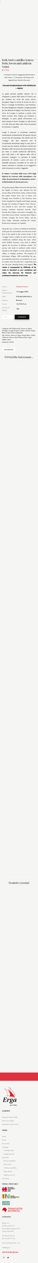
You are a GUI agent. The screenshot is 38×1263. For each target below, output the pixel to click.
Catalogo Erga (9, 1150)
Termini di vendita (8, 1121)
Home (4, 1136)
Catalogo (5, 1147)
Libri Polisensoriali (14, 328)
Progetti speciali (9, 1154)
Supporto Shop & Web (9, 1117)
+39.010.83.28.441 (10, 1252)
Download (5, 1143)
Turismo (7, 335)
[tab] (9, 350)
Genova (11, 337)
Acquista (22, 317)
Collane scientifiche (10, 1168)
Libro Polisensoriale (21, 337)
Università (5, 1157)
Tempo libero (26, 335)
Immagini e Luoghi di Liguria (10, 331)
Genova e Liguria (26, 328)
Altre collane (8, 1171)
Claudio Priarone (22, 286)
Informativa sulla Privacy (10, 1124)
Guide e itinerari (25, 331)
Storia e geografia (16, 333)
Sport (9, 339)
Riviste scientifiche (10, 1161)
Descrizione (8, 350)
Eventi (4, 1140)
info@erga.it (6, 1247)
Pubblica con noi (9, 1175)
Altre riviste (7, 1164)
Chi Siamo (5, 1178)
